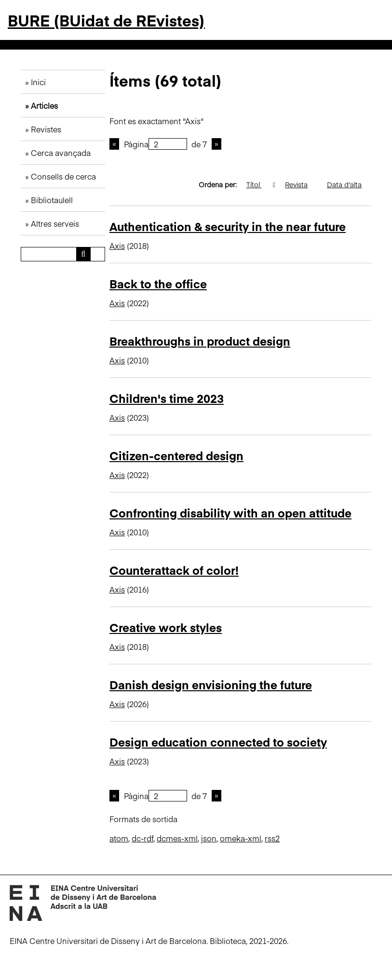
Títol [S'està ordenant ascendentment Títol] (258, 184)
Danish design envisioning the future (210, 684)
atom (118, 838)
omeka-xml (240, 838)
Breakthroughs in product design (199, 341)
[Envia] (83, 254)
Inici (38, 82)
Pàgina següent (216, 144)
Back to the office (158, 283)
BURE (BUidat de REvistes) (106, 20)
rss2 (272, 838)
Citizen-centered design (176, 455)
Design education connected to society (218, 741)
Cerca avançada (61, 152)
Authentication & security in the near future (227, 226)
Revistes (46, 129)
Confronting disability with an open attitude (230, 512)
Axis (117, 245)
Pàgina (155, 144)
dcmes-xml (177, 838)
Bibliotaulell (52, 199)
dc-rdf (142, 838)
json (208, 838)
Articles (44, 105)
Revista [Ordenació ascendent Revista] (301, 184)
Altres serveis (55, 223)
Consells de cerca (63, 176)
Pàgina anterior (114, 144)
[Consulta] (63, 254)
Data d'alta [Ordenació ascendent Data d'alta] (349, 184)
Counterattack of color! (174, 570)
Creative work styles (165, 627)
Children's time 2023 (166, 398)
